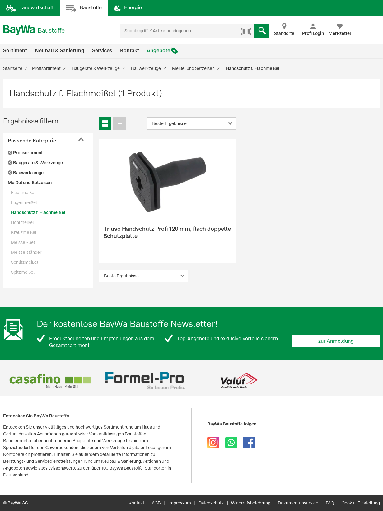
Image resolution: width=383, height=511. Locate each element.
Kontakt (129, 50)
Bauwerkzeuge (26, 172)
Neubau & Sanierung (59, 50)
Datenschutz (211, 503)
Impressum (179, 503)
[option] (50, 380)
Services (102, 50)
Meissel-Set (23, 242)
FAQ (330, 503)
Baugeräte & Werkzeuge (35, 162)
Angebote (158, 50)
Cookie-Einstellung (361, 503)
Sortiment (15, 50)
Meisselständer (26, 252)
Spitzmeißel (23, 272)
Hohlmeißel (22, 222)
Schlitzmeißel (24, 262)
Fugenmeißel (24, 202)
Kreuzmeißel (23, 232)
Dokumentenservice (298, 503)
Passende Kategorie (32, 140)
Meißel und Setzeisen (30, 182)
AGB (156, 503)
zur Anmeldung (336, 341)
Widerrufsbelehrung (250, 503)
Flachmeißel (23, 192)
